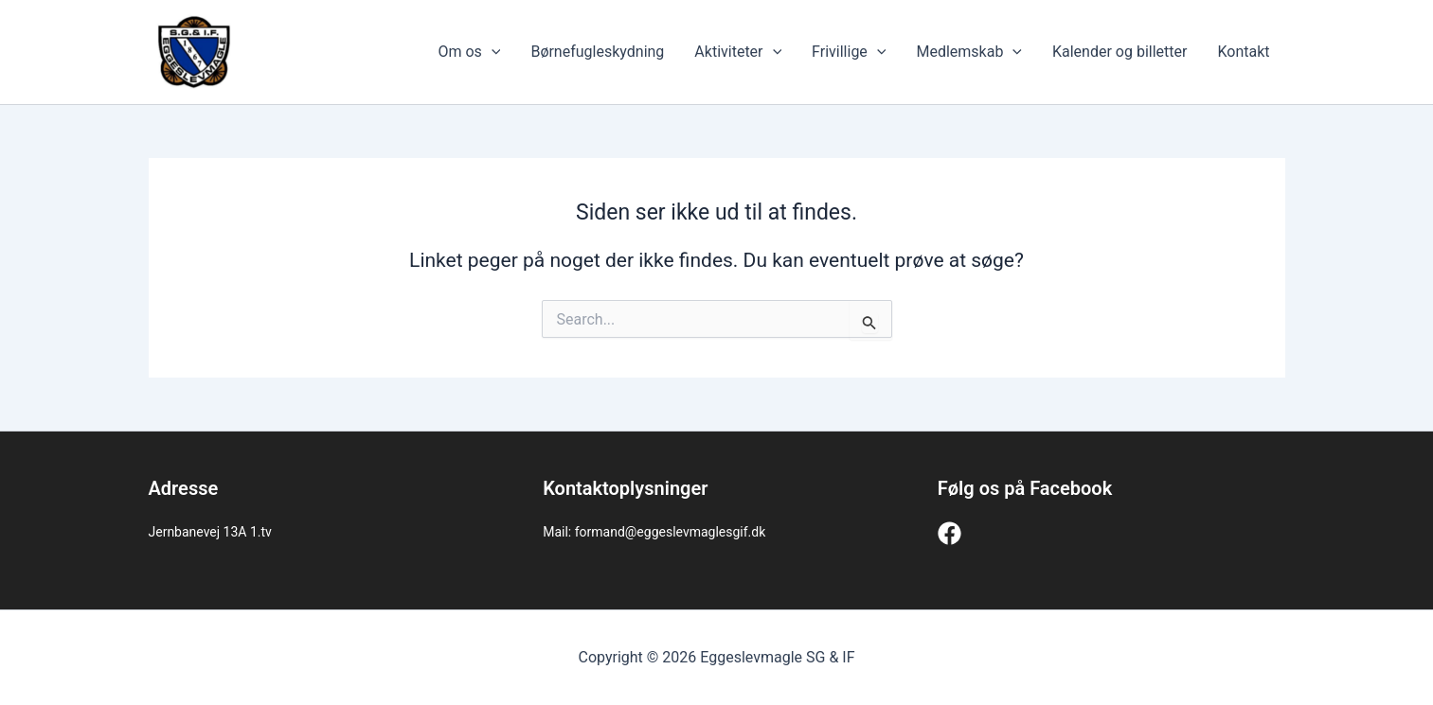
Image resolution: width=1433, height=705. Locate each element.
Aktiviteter (737, 52)
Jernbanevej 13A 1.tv (210, 531)
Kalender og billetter (1119, 52)
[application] (491, 52)
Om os (469, 52)
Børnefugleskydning (597, 52)
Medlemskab (969, 52)
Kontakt (1243, 52)
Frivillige (849, 52)
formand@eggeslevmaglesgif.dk (670, 531)
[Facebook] (949, 533)
